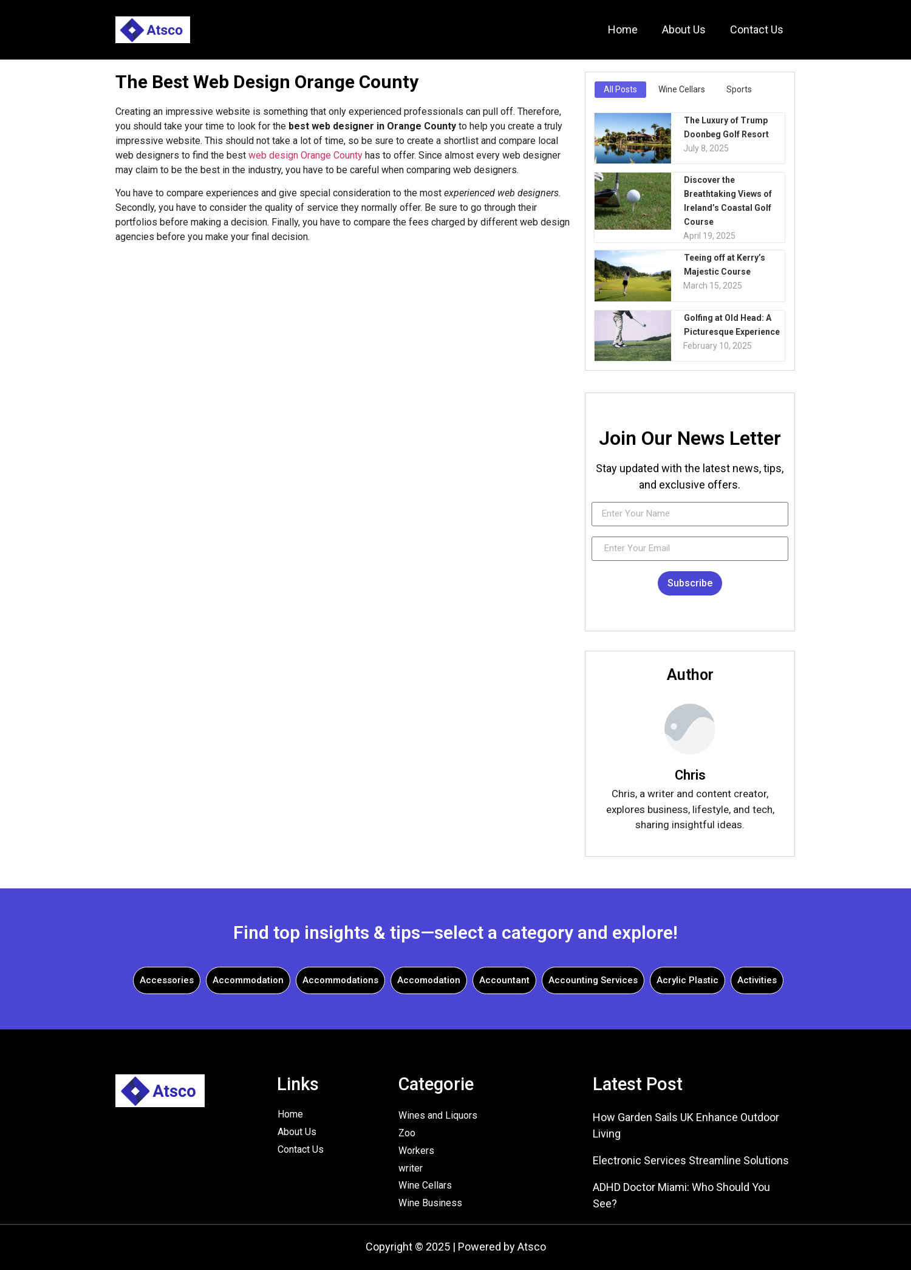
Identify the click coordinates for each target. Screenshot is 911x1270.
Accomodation (428, 980)
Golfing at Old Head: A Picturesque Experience (731, 324)
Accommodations (340, 980)
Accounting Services (593, 980)
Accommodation (248, 980)
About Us (684, 29)
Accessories (167, 980)
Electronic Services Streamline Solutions (691, 1160)
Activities (757, 980)
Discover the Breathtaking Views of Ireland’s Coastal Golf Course (727, 200)
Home (623, 29)
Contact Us (756, 29)
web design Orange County (305, 155)
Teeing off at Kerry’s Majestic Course (724, 264)
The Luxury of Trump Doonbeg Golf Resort (725, 127)
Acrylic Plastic (687, 980)
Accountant (504, 980)
